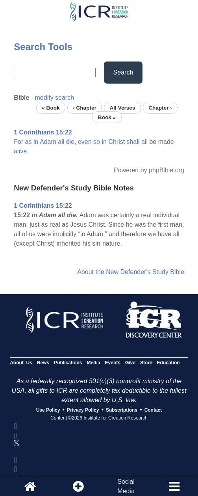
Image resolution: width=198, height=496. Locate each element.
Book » (107, 117)
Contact (153, 410)
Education (168, 362)
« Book (50, 107)
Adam (48, 141)
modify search (54, 97)
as (28, 141)
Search (123, 72)
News (43, 362)
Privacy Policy (83, 410)
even (85, 141)
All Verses (122, 107)
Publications (68, 362)
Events (112, 362)
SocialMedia (126, 486)
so (96, 141)
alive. (21, 151)
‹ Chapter (84, 107)
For (18, 141)
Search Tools (43, 46)
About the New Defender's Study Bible (130, 272)
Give (130, 362)
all (61, 141)
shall (133, 141)
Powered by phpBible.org (149, 170)
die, (71, 141)
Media (93, 362)
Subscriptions (121, 410)
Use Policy (48, 410)
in (35, 141)
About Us (21, 362)
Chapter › (160, 107)
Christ (116, 141)
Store (146, 362)
